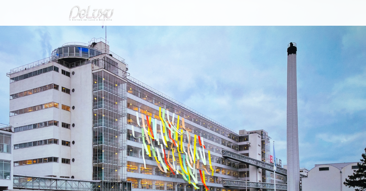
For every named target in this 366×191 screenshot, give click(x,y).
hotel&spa (250, 30)
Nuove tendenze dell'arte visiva (116, 43)
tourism (276, 30)
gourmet (299, 30)
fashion (205, 30)
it (285, 6)
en (302, 6)
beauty (182, 30)
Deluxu (62, 43)
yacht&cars (226, 30)
